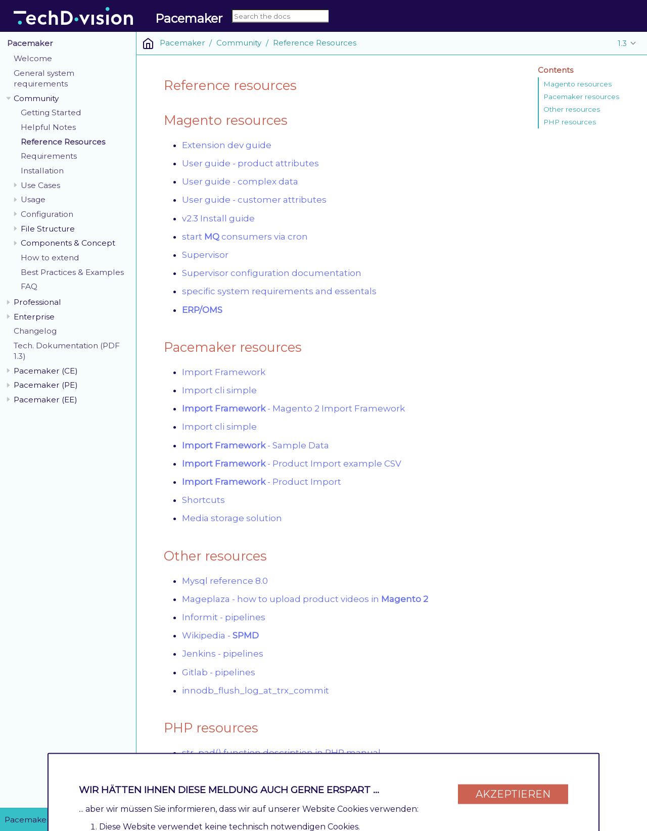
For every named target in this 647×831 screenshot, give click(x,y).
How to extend (50, 257)
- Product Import (261, 482)
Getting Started (51, 112)
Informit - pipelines (223, 617)
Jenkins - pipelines (222, 654)
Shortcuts (203, 500)
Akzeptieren (513, 792)
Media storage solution (232, 518)
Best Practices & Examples (72, 272)
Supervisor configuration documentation (271, 273)
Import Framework (223, 372)
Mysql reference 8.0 (225, 581)
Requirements (49, 156)
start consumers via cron (245, 237)
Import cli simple (219, 390)
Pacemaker (30, 43)
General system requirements (44, 78)
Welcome (33, 58)
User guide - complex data (240, 181)
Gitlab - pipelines (218, 672)
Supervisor (205, 255)
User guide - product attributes (250, 163)
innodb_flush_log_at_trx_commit (255, 690)
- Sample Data (255, 445)
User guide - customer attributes (254, 200)
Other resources (571, 109)
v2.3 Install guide (218, 218)
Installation (42, 170)
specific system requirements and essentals (279, 291)
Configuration (47, 214)
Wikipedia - (220, 635)
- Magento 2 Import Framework (293, 408)
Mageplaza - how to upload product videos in (305, 599)
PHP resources (569, 122)
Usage (33, 199)
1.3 (622, 43)
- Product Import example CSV (291, 463)
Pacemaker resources (581, 97)
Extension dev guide (226, 145)
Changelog (35, 331)
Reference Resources (63, 142)
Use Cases (40, 185)
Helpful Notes (48, 127)
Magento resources (577, 84)
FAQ (29, 286)
